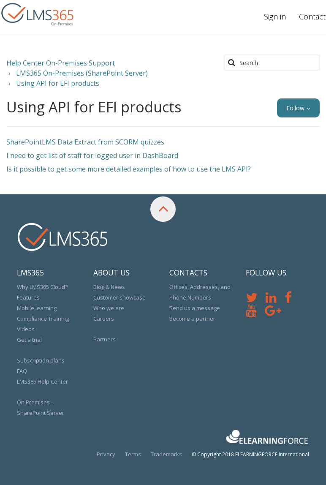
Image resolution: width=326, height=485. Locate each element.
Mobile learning (37, 308)
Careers (103, 318)
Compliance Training (43, 318)
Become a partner (192, 318)
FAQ (22, 371)
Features (28, 297)
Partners (104, 339)
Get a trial (29, 339)
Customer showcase (119, 297)
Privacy (106, 454)
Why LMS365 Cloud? (42, 287)
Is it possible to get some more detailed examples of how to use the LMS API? (128, 169)
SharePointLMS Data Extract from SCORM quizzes (85, 142)
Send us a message (194, 308)
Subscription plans (41, 360)
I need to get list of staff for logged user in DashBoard (92, 155)
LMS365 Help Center (42, 381)
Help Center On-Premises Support (60, 63)
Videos (26, 329)
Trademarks (166, 454)
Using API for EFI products (57, 83)
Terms (133, 454)
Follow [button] (295, 108)
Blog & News (109, 287)
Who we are (108, 308)
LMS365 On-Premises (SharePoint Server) (82, 73)
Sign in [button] (275, 16)
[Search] (272, 62)
